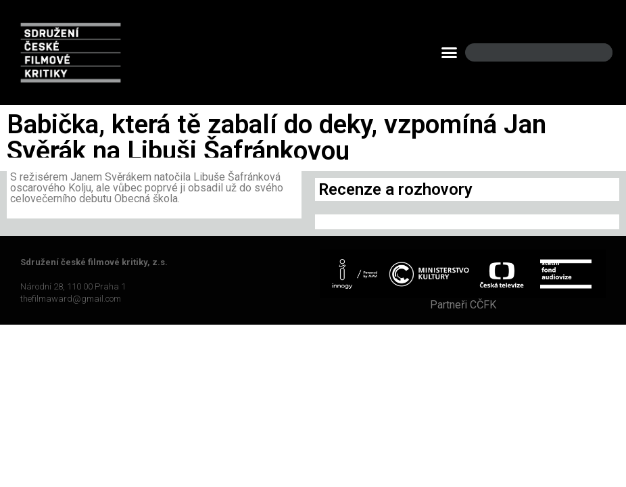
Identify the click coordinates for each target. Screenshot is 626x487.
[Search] (590, 52)
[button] (449, 53)
